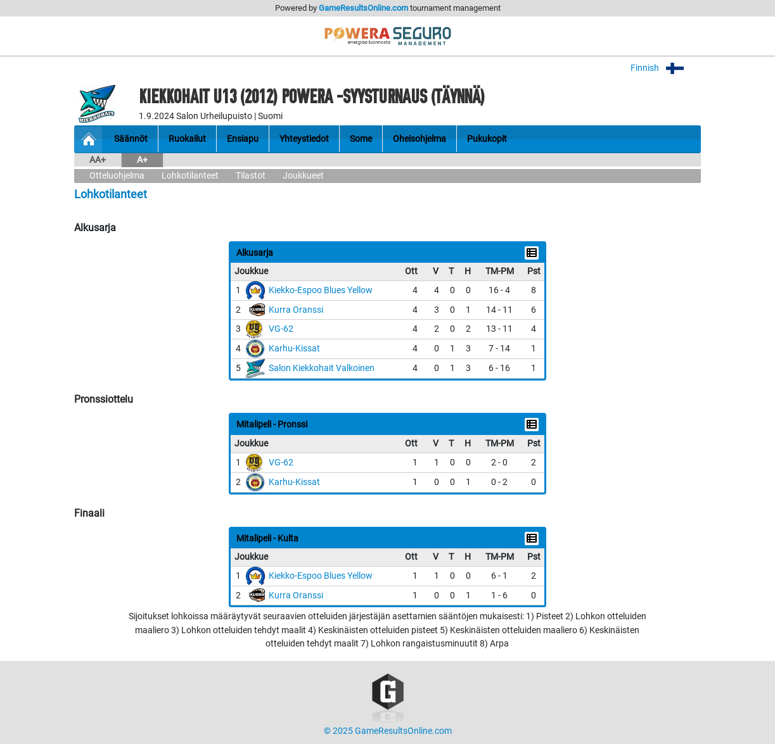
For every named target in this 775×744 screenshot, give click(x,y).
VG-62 (281, 329)
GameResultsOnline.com (363, 8)
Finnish (666, 68)
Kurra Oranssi (296, 310)
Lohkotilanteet (190, 175)
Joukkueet (303, 175)
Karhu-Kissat (294, 348)
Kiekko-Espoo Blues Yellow (321, 290)
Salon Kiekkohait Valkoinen (322, 368)
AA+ (97, 159)
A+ (142, 159)
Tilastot (251, 175)
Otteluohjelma (116, 175)
